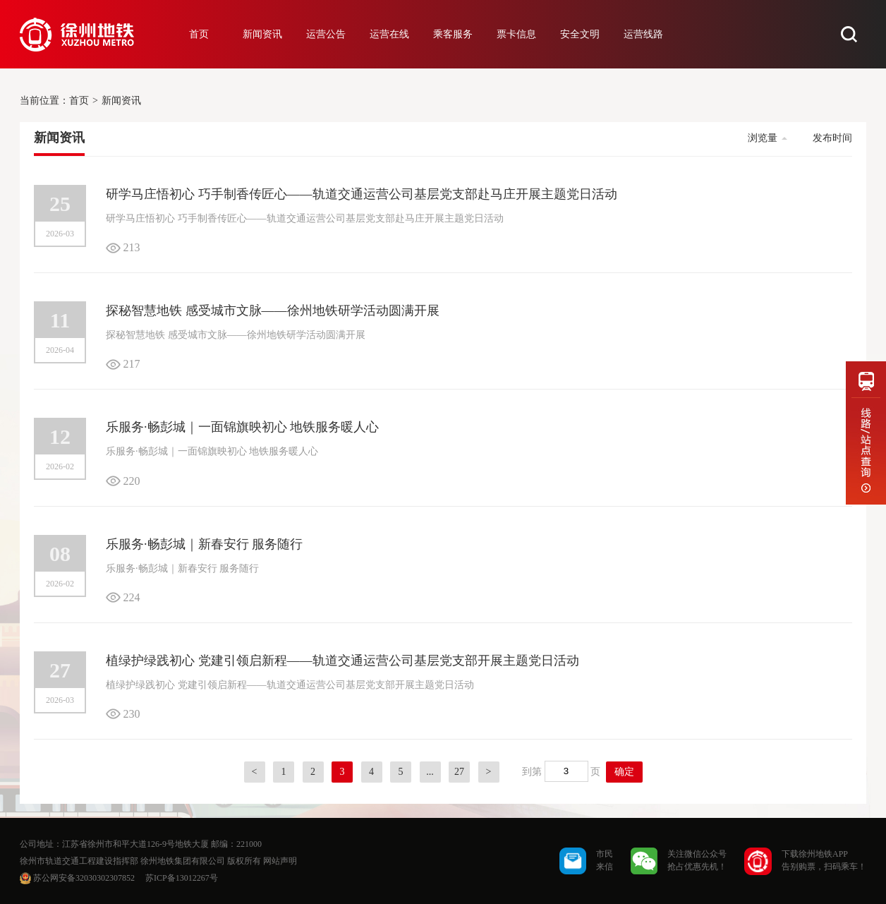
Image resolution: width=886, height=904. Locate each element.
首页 (199, 34)
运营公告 (326, 34)
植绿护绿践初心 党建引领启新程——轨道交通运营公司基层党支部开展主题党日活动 (342, 660)
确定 (624, 771)
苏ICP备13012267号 (181, 878)
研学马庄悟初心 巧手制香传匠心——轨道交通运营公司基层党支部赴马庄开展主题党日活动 (361, 194)
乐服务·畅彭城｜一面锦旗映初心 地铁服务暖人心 (242, 427)
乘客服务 (453, 34)
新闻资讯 (262, 34)
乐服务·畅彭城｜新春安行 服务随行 (204, 544)
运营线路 (643, 34)
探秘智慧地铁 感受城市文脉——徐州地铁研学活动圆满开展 (272, 310)
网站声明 (280, 861)
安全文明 (580, 34)
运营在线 (389, 34)
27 (459, 771)
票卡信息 (516, 34)
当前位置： (44, 100)
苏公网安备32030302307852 (84, 878)
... (430, 771)
